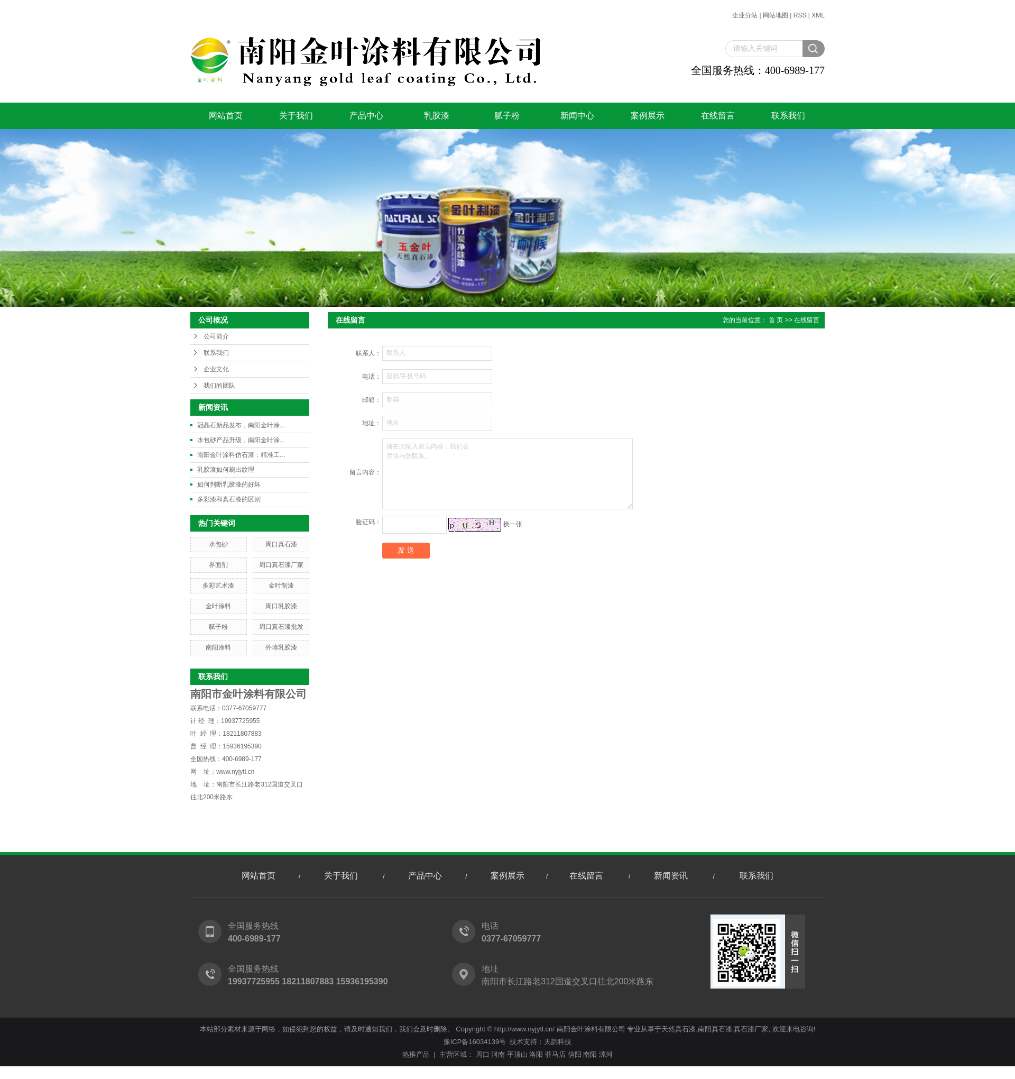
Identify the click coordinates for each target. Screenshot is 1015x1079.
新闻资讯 (671, 875)
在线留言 (718, 115)
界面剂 (218, 565)
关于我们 (296, 115)
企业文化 (216, 369)
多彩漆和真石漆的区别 (229, 499)
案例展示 (648, 115)
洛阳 (536, 1054)
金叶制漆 (281, 585)
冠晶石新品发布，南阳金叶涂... (241, 425)
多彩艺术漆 (218, 585)
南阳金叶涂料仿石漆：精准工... (241, 455)
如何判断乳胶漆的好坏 (229, 484)
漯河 (606, 1054)
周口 (483, 1054)
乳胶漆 (436, 115)
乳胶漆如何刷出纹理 (225, 469)
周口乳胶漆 (281, 606)
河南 (498, 1054)
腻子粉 (507, 115)
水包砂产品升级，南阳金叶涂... (241, 440)
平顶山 (517, 1054)
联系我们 (788, 115)
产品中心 (366, 115)
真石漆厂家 (751, 1029)
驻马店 (555, 1054)
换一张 (512, 524)
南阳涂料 (218, 647)
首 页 (776, 320)
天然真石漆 (678, 1029)
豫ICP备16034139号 (475, 1042)
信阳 (575, 1054)
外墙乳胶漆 (281, 647)
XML (818, 15)
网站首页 (226, 115)
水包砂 (218, 544)
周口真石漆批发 (281, 626)
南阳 (590, 1054)
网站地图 (775, 15)
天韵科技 (557, 1042)
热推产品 (416, 1054)
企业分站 (745, 15)
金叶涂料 (218, 606)
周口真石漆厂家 (281, 565)
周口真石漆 (281, 544)
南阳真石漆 (715, 1029)
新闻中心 (577, 115)
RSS (800, 15)
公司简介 (216, 336)
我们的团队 (219, 385)
